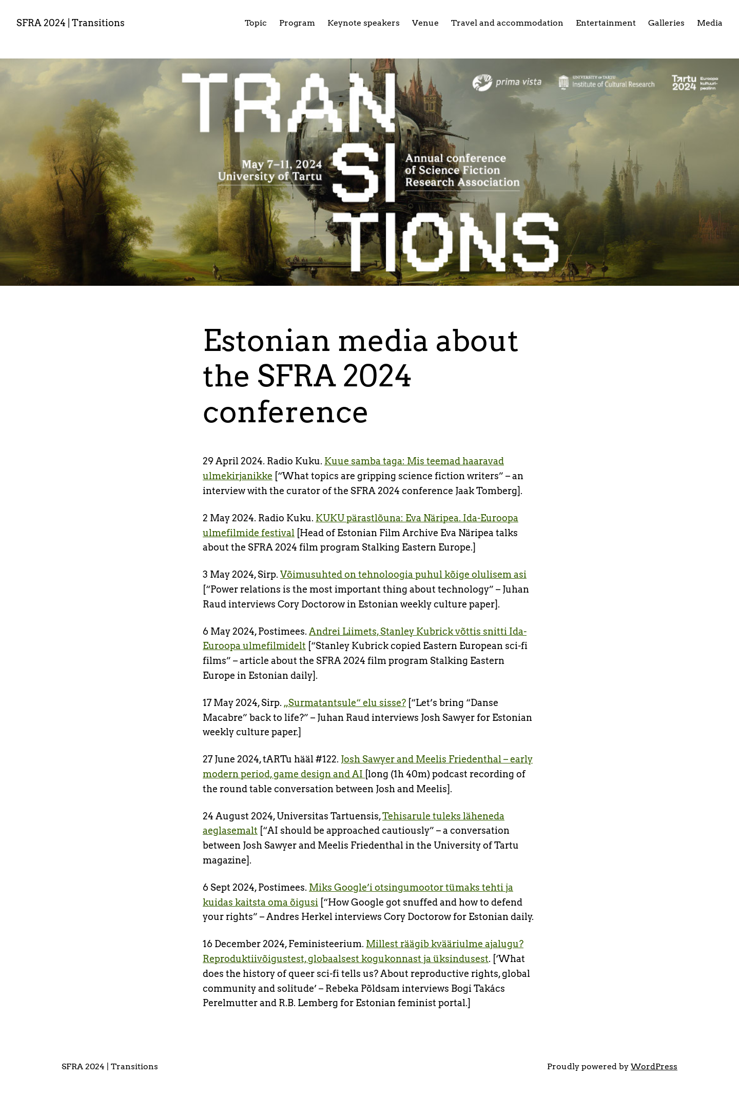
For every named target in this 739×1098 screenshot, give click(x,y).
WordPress (654, 1066)
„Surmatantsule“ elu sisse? (345, 702)
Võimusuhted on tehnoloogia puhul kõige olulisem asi (403, 574)
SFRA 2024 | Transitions (70, 22)
